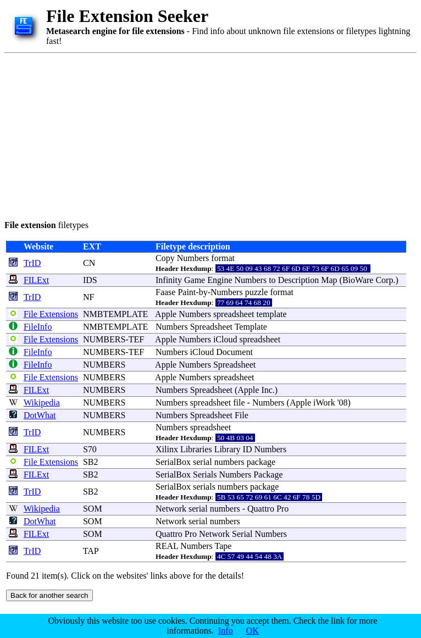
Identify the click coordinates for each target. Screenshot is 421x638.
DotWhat (40, 415)
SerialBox (173, 462)
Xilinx (167, 449)
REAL (167, 546)
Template (251, 326)
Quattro (260, 508)
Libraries (196, 449)
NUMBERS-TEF (113, 339)
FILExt (36, 280)
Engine (219, 280)
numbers (229, 462)
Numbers (193, 258)
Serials (205, 474)
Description (298, 280)
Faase (165, 292)
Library (227, 449)
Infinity (169, 280)
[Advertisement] (196, 135)
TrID (32, 263)
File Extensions (51, 314)
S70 (90, 449)
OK (252, 630)
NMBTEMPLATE (115, 314)
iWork (324, 402)
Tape (223, 546)
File (241, 415)
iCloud (225, 339)
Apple (165, 314)
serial (202, 462)
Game (194, 280)
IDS (90, 280)
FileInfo (38, 326)
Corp (384, 280)
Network (171, 508)
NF (88, 297)
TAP (90, 551)
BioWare (357, 280)
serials (204, 486)
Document (234, 352)
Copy (165, 258)
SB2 (90, 462)
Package (267, 474)
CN (89, 263)
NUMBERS (104, 364)
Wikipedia (42, 402)
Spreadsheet (211, 326)
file (239, 402)
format (223, 258)
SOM (92, 508)
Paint (187, 292)
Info (225, 630)
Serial (242, 534)
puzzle (256, 292)
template (272, 314)
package (261, 462)
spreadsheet (233, 314)
